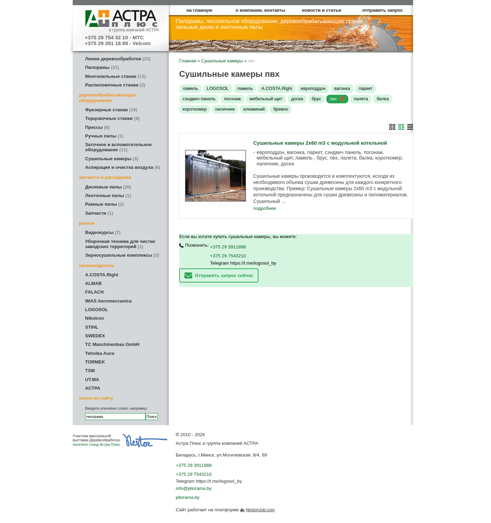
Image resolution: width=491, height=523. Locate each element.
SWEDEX (95, 335)
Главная (187, 60)
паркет (365, 88)
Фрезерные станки (111, 109)
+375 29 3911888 (228, 246)
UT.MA (92, 379)
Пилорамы (102, 67)
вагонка (342, 88)
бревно (280, 109)
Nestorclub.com (260, 509)
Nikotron (94, 318)
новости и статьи (321, 10)
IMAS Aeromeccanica (108, 301)
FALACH (94, 292)
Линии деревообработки (118, 58)
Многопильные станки (115, 76)
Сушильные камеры (111, 158)
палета (361, 98)
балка (383, 98)
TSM (90, 370)
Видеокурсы (103, 232)
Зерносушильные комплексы (122, 255)
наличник (225, 109)
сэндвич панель (199, 98)
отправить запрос (382, 10)
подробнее (264, 208)
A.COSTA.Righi (101, 274)
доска (297, 98)
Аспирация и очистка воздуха (122, 167)
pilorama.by (188, 497)
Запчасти (99, 213)
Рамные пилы (104, 204)
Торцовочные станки (112, 118)
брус (316, 98)
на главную (199, 10)
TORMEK (95, 362)
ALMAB (93, 283)
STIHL (92, 327)
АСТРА (92, 388)
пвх (333, 98)
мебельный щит (266, 98)
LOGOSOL (96, 309)
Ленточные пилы (108, 195)
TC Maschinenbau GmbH (112, 344)
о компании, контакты (261, 10)
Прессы (97, 127)
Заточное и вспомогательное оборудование (118, 147)
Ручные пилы (104, 136)
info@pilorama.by (194, 488)
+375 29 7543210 (228, 255)
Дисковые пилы (108, 186)
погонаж (232, 98)
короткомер (195, 109)
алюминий (254, 109)
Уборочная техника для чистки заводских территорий (120, 244)
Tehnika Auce (99, 353)
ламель (190, 88)
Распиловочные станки (115, 85)
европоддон (313, 88)
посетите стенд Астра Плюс (96, 444)
